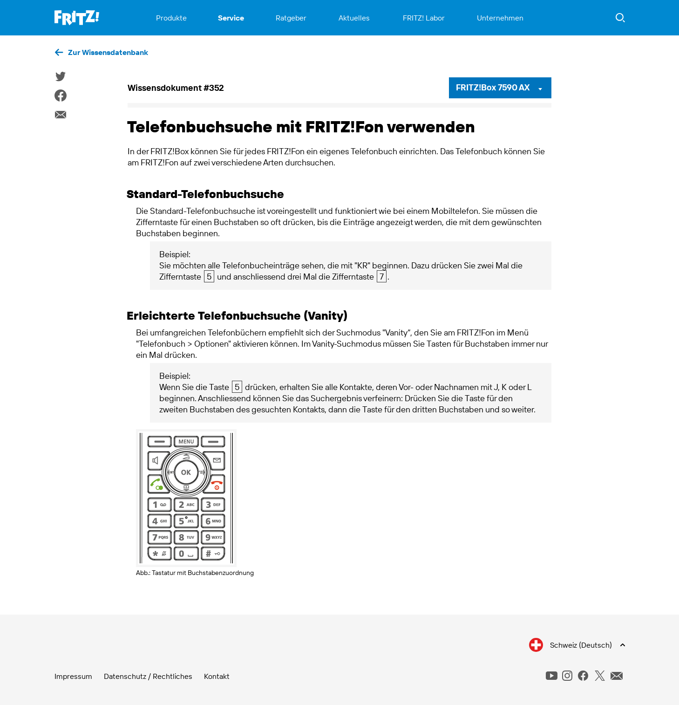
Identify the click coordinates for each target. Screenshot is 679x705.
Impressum (73, 676)
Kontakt (217, 676)
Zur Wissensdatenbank (108, 52)
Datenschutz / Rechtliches (148, 676)
